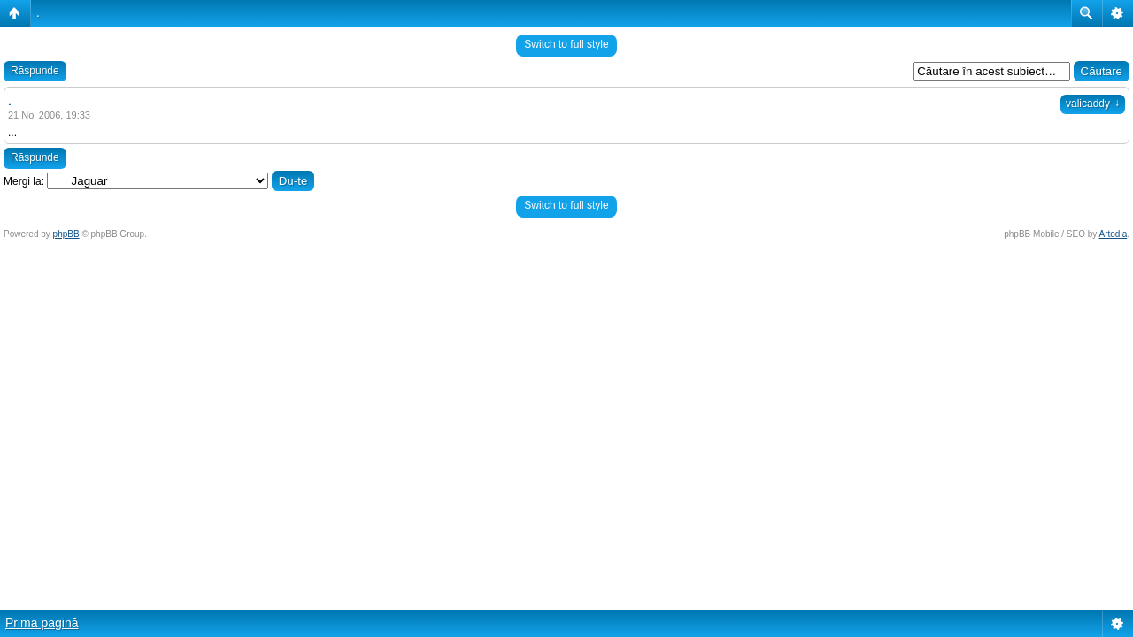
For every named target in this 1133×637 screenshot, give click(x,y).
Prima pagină (42, 623)
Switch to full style (566, 44)
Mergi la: (24, 181)
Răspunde (35, 71)
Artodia (1113, 234)
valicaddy (1093, 103)
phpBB (66, 234)
